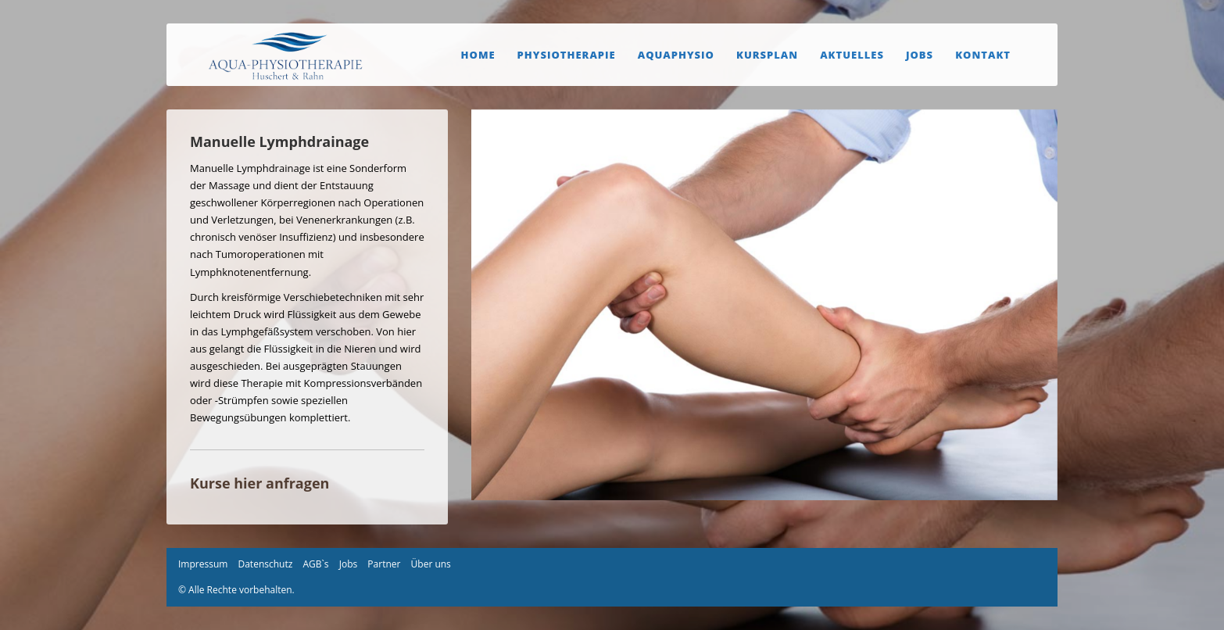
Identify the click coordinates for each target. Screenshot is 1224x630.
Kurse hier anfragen (259, 483)
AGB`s (315, 564)
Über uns (431, 564)
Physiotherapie (566, 55)
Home (478, 55)
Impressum (202, 564)
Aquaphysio (676, 55)
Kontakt (983, 55)
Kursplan (767, 55)
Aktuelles (852, 55)
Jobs (919, 55)
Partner (383, 564)
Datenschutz (265, 564)
